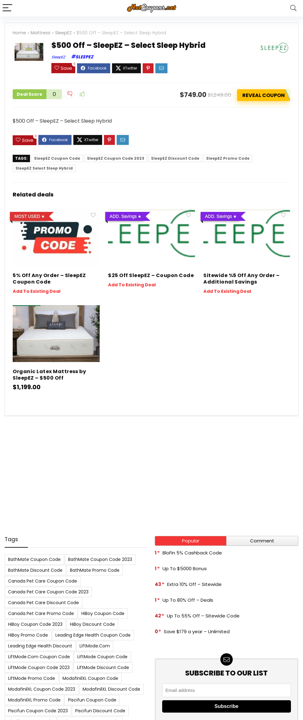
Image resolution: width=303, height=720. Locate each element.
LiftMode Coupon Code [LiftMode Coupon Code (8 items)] (102, 657)
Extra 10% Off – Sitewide (194, 584)
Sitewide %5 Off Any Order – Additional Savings (241, 278)
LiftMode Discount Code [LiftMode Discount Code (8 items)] (103, 667)
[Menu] (7, 8)
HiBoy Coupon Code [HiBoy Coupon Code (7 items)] (102, 613)
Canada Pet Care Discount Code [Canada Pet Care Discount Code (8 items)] (43, 603)
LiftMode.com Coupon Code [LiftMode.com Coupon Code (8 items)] (39, 657)
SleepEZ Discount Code (175, 158)
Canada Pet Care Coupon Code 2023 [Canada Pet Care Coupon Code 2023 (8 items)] (48, 592)
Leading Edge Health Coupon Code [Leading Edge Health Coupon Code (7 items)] (93, 635)
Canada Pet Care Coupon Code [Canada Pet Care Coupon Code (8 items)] (42, 581)
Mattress (40, 33)
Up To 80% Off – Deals (187, 600)
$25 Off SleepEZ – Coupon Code (151, 275)
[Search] (293, 8)
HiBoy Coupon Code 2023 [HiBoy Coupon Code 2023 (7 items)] (35, 624)
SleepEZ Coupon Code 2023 (115, 158)
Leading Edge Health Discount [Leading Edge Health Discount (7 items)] (40, 646)
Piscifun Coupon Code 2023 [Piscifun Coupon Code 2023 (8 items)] (38, 711)
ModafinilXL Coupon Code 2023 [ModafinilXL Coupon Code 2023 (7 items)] (41, 689)
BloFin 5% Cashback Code (192, 552)
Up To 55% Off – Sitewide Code (203, 616)
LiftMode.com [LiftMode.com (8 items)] (95, 646)
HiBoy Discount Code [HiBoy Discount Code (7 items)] (92, 624)
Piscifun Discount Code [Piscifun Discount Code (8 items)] (100, 711)
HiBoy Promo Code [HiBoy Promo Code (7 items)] (28, 635)
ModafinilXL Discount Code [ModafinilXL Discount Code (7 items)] (111, 689)
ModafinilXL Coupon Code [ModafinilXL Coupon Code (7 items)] (90, 678)
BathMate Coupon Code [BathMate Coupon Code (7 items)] (34, 559)
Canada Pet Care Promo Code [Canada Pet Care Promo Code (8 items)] (41, 613)
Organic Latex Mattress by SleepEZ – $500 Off (49, 374)
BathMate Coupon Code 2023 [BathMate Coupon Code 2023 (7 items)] (100, 559)
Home (19, 33)
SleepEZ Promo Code (227, 158)
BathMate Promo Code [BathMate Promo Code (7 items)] (94, 570)
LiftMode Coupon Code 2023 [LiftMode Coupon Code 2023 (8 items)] (39, 667)
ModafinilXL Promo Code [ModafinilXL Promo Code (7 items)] (34, 700)
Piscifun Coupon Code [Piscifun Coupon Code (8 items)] (92, 700)
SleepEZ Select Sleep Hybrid (44, 168)
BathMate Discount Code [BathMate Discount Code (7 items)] (35, 570)
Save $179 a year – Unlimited (197, 631)
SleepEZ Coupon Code (57, 158)
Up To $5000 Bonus (184, 568)
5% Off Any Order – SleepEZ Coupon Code (49, 278)
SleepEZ (63, 33)
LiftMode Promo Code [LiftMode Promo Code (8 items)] (31, 678)
